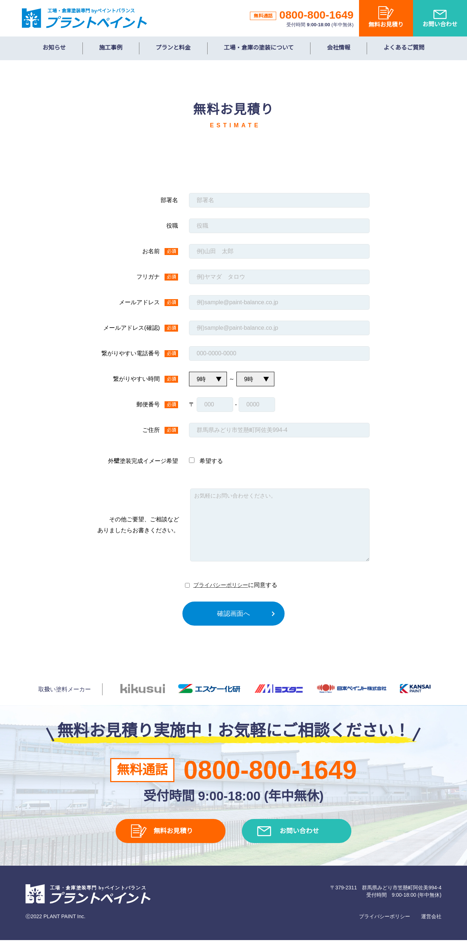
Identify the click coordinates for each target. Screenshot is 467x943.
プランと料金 (173, 48)
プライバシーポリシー (221, 585)
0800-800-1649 (316, 15)
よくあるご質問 (403, 48)
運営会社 (431, 919)
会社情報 (338, 48)
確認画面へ (233, 613)
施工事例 (111, 48)
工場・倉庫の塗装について (259, 48)
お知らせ (54, 48)
